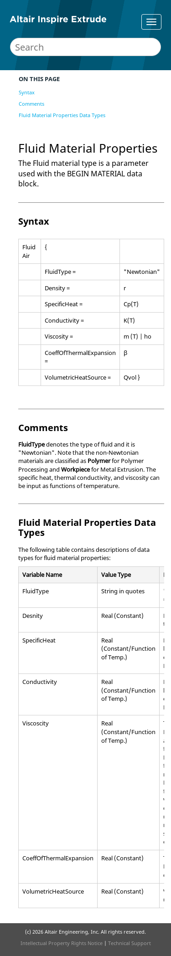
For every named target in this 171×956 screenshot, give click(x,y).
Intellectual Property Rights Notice (62, 943)
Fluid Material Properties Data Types (62, 115)
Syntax (27, 92)
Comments (31, 103)
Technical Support (129, 943)
